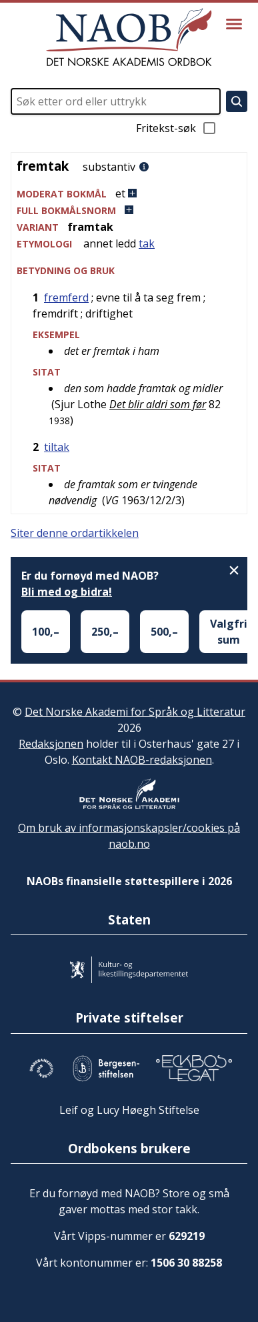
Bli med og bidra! (66, 591)
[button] (129, 193)
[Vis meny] (234, 24)
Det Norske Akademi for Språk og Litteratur (135, 711)
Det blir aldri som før (157, 404)
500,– (164, 631)
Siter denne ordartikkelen (75, 533)
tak (147, 243)
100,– (45, 631)
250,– (105, 631)
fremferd (66, 297)
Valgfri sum (228, 631)
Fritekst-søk (176, 128)
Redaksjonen (51, 743)
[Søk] (236, 101)
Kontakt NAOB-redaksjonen (142, 759)
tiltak (56, 447)
